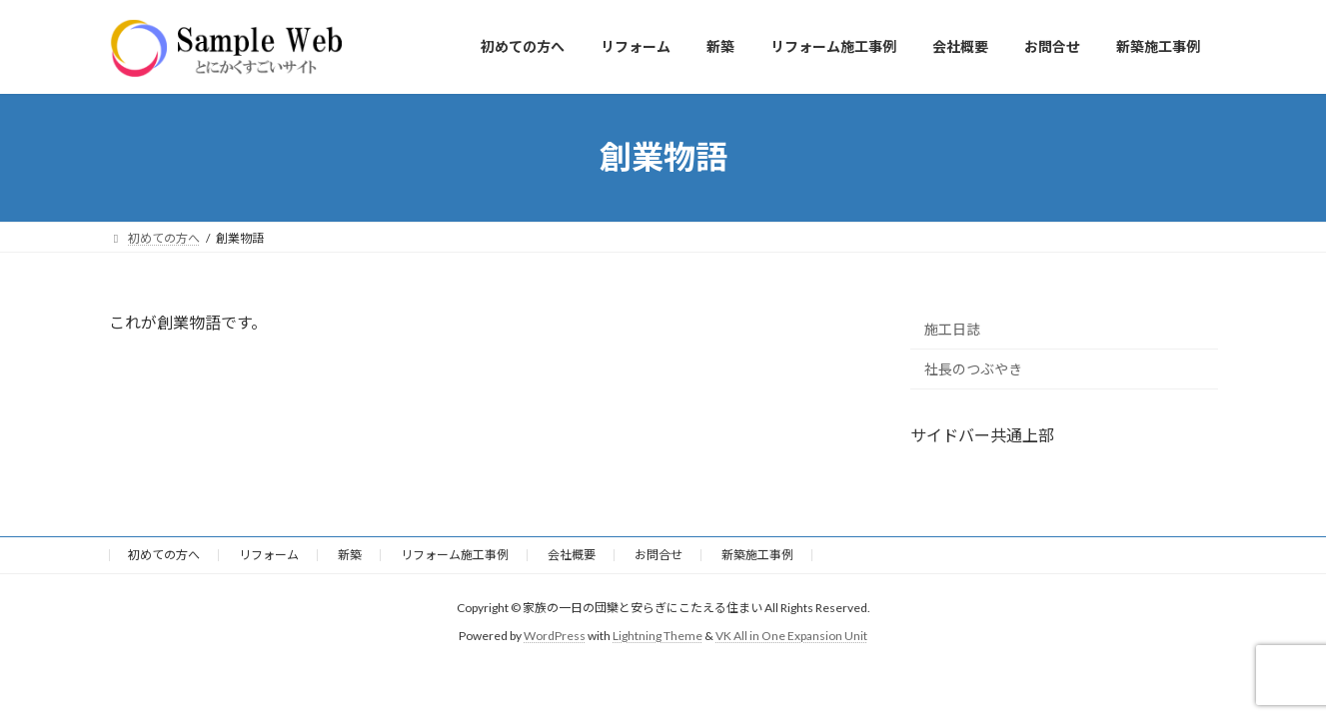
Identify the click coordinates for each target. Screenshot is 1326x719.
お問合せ (658, 554)
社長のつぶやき (973, 368)
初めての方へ (164, 554)
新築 (350, 554)
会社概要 (572, 554)
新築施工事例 (757, 554)
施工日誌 (952, 328)
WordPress (555, 635)
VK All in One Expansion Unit (791, 635)
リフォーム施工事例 (455, 554)
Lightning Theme (657, 635)
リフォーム (269, 554)
